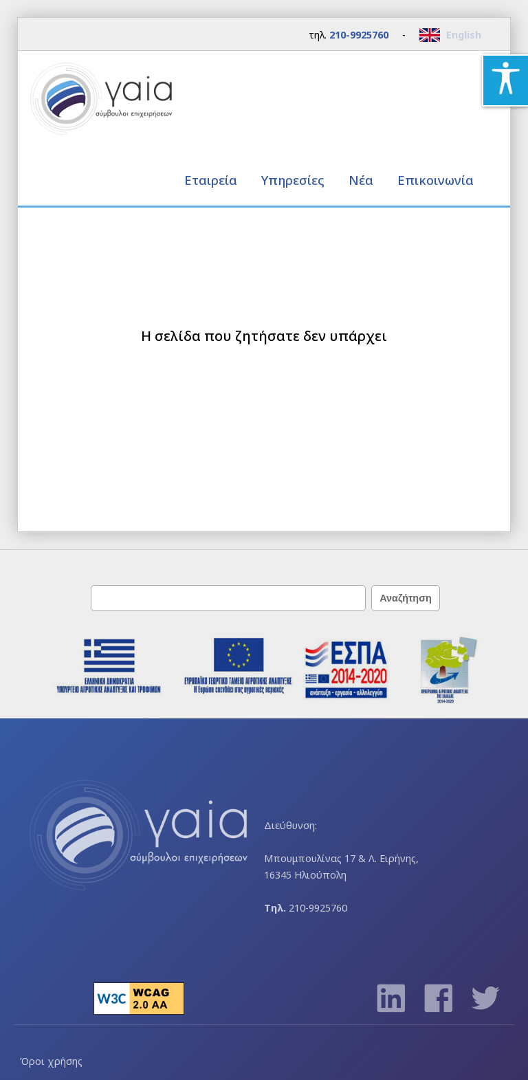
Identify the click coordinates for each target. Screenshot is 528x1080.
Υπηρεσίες (294, 179)
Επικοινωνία (435, 179)
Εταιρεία (212, 179)
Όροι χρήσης (51, 1061)
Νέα (361, 179)
